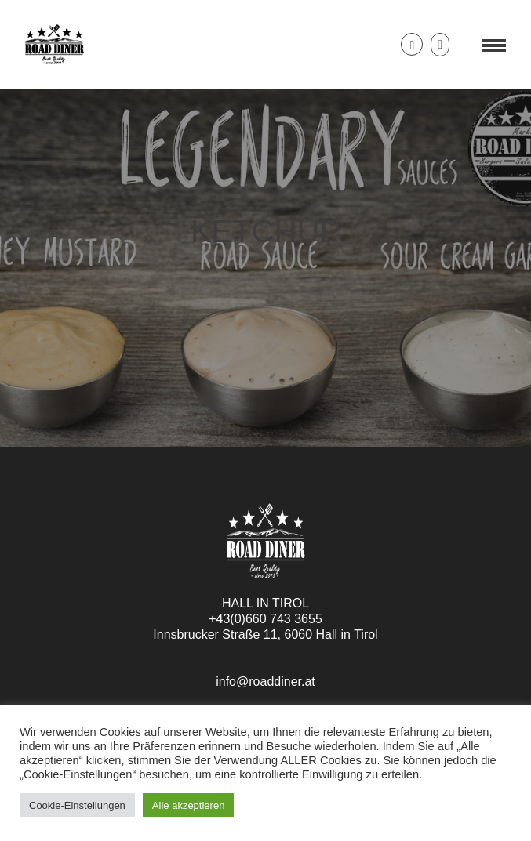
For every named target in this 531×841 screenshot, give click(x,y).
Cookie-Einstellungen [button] (77, 805)
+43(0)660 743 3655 (265, 618)
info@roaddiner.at (265, 681)
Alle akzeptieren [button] (188, 805)
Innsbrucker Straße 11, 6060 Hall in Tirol (265, 634)
